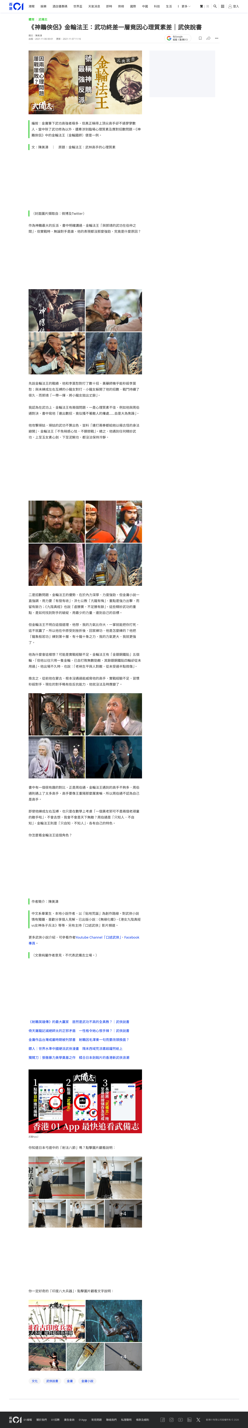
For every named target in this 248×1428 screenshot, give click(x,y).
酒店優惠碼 (59, 6)
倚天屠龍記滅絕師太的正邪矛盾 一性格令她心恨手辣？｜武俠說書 (79, 1030)
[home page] (16, 6)
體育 (32, 19)
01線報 (28, 1419)
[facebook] (162, 1420)
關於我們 (41, 1419)
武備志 (42, 19)
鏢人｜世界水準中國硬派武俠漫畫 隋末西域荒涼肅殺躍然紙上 (76, 1048)
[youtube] (180, 1420)
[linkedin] (189, 1420)
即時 (109, 6)
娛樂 (43, 6)
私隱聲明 (126, 1419)
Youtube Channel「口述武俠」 (98, 937)
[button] (200, 38)
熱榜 (121, 6)
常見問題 (96, 1419)
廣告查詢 (69, 1419)
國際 (133, 6)
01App (83, 1419)
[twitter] (198, 1420)
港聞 (32, 6)
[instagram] (171, 1420)
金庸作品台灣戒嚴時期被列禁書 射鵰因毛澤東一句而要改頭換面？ (79, 1039)
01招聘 (55, 1419)
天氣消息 (94, 6)
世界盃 (77, 6)
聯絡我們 (111, 1419)
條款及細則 (142, 1419)
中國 (145, 6)
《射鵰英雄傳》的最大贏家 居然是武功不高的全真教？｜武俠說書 (79, 1021)
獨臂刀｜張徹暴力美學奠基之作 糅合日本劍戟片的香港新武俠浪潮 (79, 1057)
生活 (169, 6)
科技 (157, 6)
